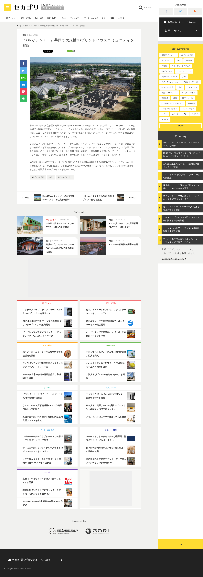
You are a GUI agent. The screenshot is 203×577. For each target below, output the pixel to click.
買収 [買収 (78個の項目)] (180, 87)
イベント (121, 18)
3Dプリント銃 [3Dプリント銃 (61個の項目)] (187, 98)
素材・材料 (39, 18)
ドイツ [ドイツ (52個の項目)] (164, 114)
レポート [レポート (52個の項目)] (175, 114)
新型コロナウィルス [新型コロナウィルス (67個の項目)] (169, 93)
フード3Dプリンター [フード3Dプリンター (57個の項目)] (169, 109)
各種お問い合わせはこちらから (29, 559)
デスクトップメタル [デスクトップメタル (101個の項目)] (191, 82)
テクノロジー (75, 18)
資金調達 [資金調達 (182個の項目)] (189, 61)
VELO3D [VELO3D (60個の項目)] (191, 103)
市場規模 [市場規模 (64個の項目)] (165, 98)
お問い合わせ (173, 30)
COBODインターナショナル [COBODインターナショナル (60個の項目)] (172, 103)
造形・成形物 (26, 18)
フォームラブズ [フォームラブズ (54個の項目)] (188, 109)
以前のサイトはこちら (173, 258)
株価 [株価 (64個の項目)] (175, 98)
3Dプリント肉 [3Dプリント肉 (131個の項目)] (167, 71)
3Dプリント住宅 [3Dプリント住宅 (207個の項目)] (187, 55)
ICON (51, 177)
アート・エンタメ (91, 18)
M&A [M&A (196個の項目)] (178, 61)
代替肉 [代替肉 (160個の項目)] (164, 66)
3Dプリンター (11, 18)
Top (20, 26)
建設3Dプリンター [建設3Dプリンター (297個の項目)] (169, 55)
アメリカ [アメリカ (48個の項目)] (195, 114)
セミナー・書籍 (108, 18)
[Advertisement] (79, 277)
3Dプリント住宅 (38, 177)
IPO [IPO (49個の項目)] (185, 114)
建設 (26, 26)
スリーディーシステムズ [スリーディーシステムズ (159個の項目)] (181, 66)
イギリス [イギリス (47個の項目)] (165, 119)
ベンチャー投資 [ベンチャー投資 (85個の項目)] (167, 87)
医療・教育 (51, 18)
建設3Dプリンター (65, 177)
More (180, 125)
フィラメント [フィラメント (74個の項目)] (192, 87)
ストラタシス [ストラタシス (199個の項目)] (167, 61)
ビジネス (62, 18)
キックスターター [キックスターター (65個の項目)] (188, 93)
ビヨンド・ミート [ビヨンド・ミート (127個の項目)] (184, 71)
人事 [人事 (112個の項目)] (184, 77)
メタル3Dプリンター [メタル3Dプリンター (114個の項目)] (169, 77)
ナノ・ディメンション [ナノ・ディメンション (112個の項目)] (170, 82)
